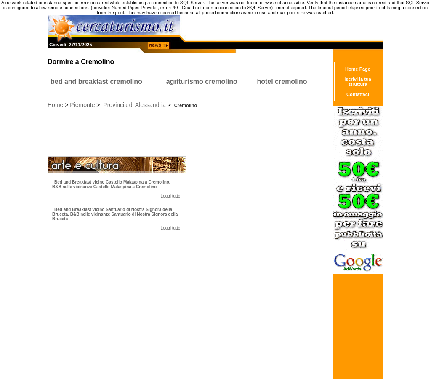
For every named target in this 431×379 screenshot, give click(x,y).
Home (55, 104)
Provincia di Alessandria (134, 104)
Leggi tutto (171, 196)
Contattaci (357, 94)
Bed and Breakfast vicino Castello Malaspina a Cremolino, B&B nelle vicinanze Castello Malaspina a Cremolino (111, 184)
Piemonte (82, 104)
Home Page (357, 69)
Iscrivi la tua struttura (357, 82)
